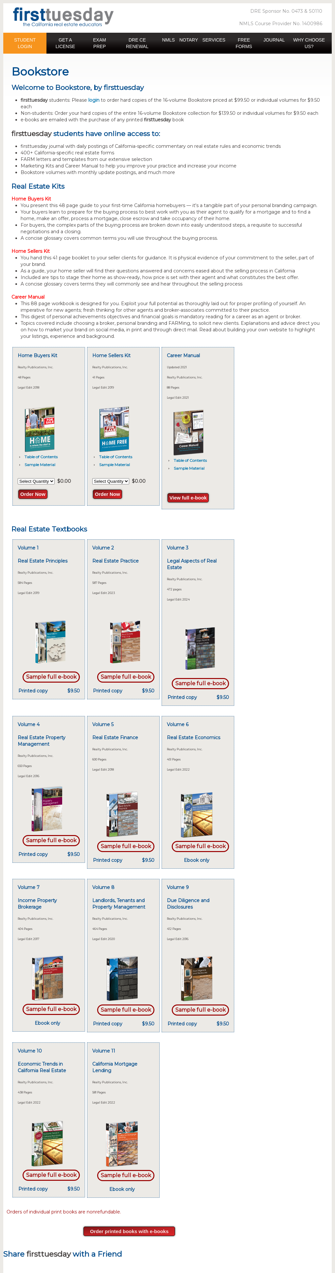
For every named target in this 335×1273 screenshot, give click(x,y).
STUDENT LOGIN (25, 43)
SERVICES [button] (213, 40)
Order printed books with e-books (129, 1231)
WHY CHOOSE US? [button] (309, 43)
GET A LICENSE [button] (65, 43)
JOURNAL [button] (274, 40)
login (93, 100)
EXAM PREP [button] (99, 43)
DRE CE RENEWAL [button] (137, 43)
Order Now (32, 494)
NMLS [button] (168, 40)
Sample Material (40, 464)
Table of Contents (41, 456)
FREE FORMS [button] (244, 43)
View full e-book (188, 497)
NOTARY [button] (188, 40)
